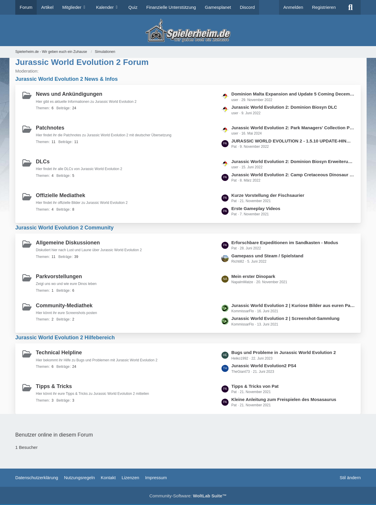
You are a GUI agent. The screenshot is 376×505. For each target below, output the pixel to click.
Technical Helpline (59, 352)
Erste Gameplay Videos (255, 208)
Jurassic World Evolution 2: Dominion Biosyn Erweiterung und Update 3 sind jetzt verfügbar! (293, 161)
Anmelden (293, 7)
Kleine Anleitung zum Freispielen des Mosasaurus (283, 399)
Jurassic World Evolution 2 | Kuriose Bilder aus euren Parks (293, 305)
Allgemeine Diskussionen (68, 243)
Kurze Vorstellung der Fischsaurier (267, 195)
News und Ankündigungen (69, 94)
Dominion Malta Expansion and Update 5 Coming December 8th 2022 (293, 93)
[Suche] (350, 7)
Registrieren (324, 7)
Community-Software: (187, 495)
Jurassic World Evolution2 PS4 (263, 365)
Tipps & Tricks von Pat (255, 386)
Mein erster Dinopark (253, 276)
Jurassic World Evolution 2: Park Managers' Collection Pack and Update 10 (293, 127)
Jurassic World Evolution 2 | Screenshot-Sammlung (285, 318)
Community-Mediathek (64, 305)
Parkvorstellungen (59, 276)
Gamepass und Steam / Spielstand (267, 255)
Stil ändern (350, 477)
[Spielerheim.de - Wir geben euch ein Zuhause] (187, 30)
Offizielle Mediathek (60, 195)
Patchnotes (50, 128)
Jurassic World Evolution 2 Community (64, 228)
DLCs (43, 162)
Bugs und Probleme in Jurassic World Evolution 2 (283, 352)
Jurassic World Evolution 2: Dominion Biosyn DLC (284, 107)
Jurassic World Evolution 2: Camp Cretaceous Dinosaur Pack (293, 174)
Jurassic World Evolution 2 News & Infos (66, 79)
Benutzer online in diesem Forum (54, 435)
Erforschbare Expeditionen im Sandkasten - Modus (284, 242)
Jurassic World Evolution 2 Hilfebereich (65, 337)
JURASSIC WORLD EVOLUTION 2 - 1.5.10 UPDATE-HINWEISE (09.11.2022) (293, 140)
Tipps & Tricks (54, 386)
